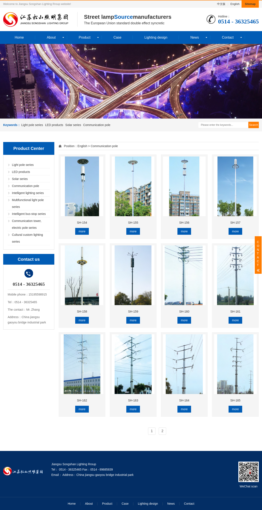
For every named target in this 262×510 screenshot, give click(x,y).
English (235, 4)
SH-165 (235, 400)
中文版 (221, 4)
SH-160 (184, 311)
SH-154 (82, 222)
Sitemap (250, 4)
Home (19, 37)
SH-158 (82, 311)
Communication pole (97, 125)
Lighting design (155, 37)
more (82, 231)
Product (85, 37)
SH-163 (133, 400)
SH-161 (235, 311)
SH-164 (184, 400)
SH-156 (184, 222)
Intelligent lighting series (28, 193)
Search (253, 124)
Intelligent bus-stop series (29, 214)
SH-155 (133, 222)
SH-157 (235, 222)
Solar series (73, 125)
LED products (54, 125)
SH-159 (133, 311)
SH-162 (82, 400)
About (51, 37)
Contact (228, 37)
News (194, 37)
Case (117, 37)
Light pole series (32, 125)
